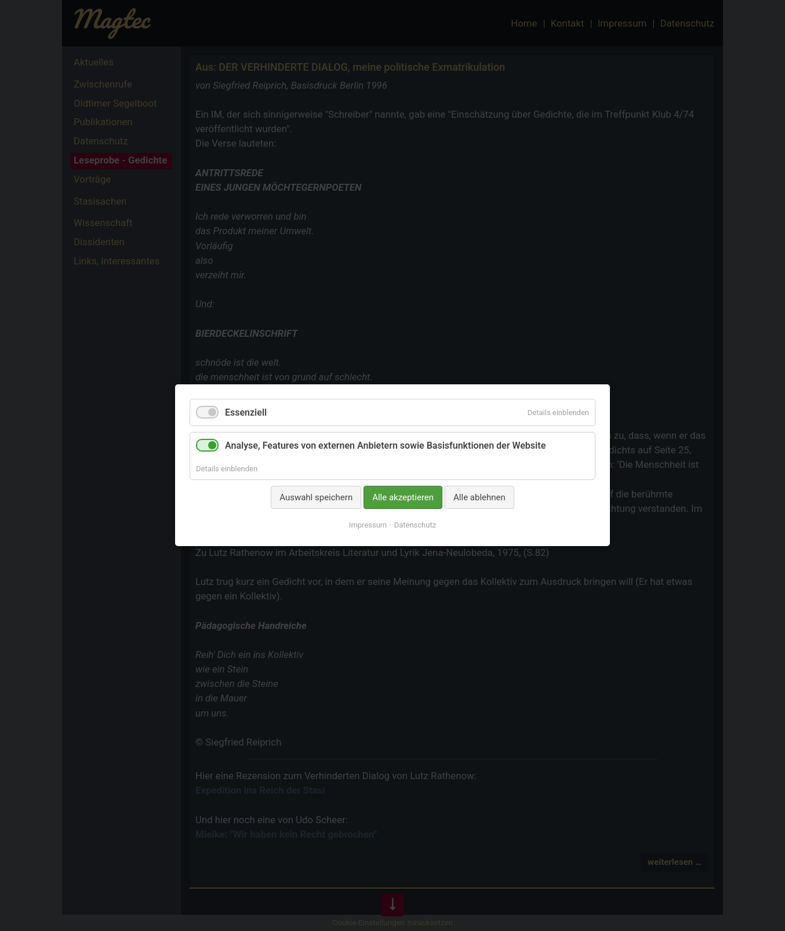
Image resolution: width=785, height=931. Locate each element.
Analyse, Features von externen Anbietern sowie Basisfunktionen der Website (385, 446)
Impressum (368, 525)
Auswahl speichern (315, 497)
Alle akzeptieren (403, 497)
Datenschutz (415, 525)
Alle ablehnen (479, 497)
